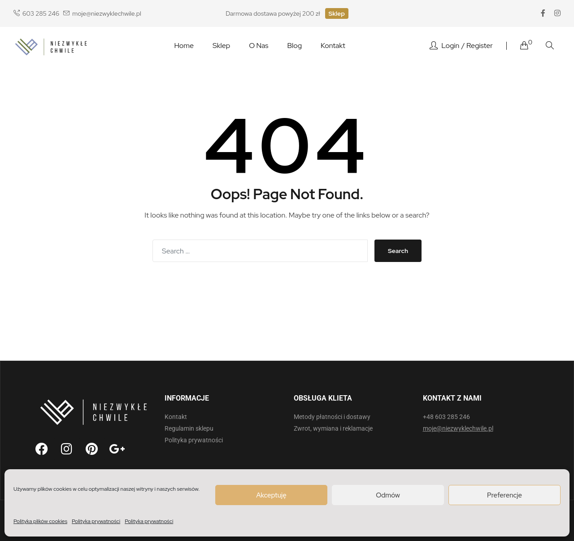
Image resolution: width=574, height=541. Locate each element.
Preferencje (504, 495)
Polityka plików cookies (40, 521)
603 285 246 (36, 13)
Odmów (388, 495)
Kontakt (333, 45)
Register (479, 45)
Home (184, 45)
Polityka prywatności (96, 521)
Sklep (337, 13)
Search (398, 251)
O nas (258, 45)
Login (450, 45)
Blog (294, 45)
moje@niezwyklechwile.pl (102, 13)
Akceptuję (271, 495)
